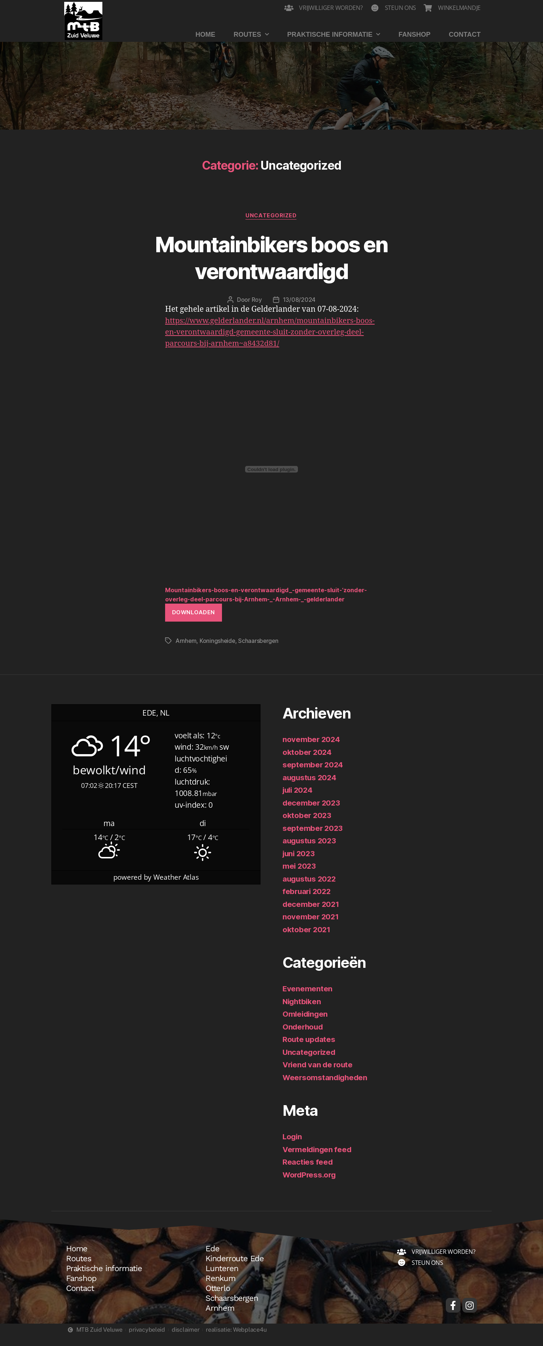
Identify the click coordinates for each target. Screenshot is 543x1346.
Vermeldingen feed (318, 1159)
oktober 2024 (308, 762)
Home (205, 34)
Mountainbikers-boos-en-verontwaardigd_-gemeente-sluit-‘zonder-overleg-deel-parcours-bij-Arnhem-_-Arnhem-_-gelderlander (263, 599)
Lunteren (221, 1278)
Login (293, 1146)
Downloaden (193, 622)
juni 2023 (300, 863)
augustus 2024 (311, 787)
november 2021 (311, 926)
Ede (212, 1258)
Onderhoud (304, 1036)
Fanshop (414, 34)
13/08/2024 (299, 300)
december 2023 (312, 812)
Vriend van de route (319, 1074)
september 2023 (313, 838)
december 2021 (312, 914)
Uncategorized (271, 216)
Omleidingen (306, 1023)
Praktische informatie (333, 35)
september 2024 (313, 774)
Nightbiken (302, 1011)
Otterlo (217, 1298)
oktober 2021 (307, 939)
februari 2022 (308, 901)
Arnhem (186, 650)
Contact (465, 34)
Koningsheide (218, 650)
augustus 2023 (310, 850)
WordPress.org (310, 1184)
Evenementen (308, 998)
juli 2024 (299, 799)
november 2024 (312, 749)
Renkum (220, 1288)
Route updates (309, 1049)
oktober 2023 (307, 825)
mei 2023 (300, 875)
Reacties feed (308, 1171)
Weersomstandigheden (326, 1087)
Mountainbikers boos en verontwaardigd (271, 257)
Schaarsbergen (259, 650)
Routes (251, 35)
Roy (257, 300)
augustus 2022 (310, 888)
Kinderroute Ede (234, 1268)
